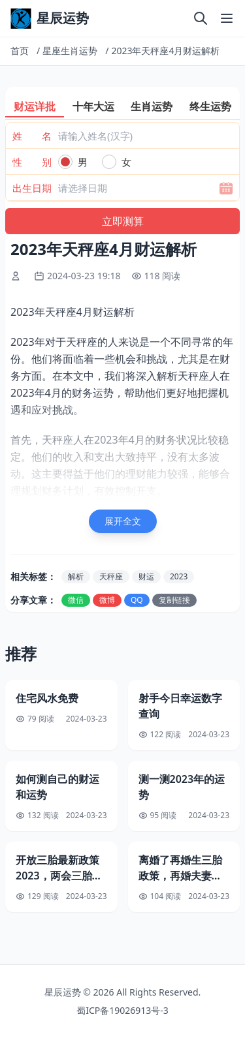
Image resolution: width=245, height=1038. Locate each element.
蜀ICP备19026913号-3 (122, 1010)
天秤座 (111, 576)
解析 (76, 576)
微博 (107, 599)
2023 (179, 576)
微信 (76, 599)
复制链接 (174, 599)
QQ (137, 599)
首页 (19, 50)
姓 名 (32, 135)
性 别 (32, 161)
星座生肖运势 (69, 50)
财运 (146, 576)
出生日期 (32, 187)
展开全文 (123, 521)
